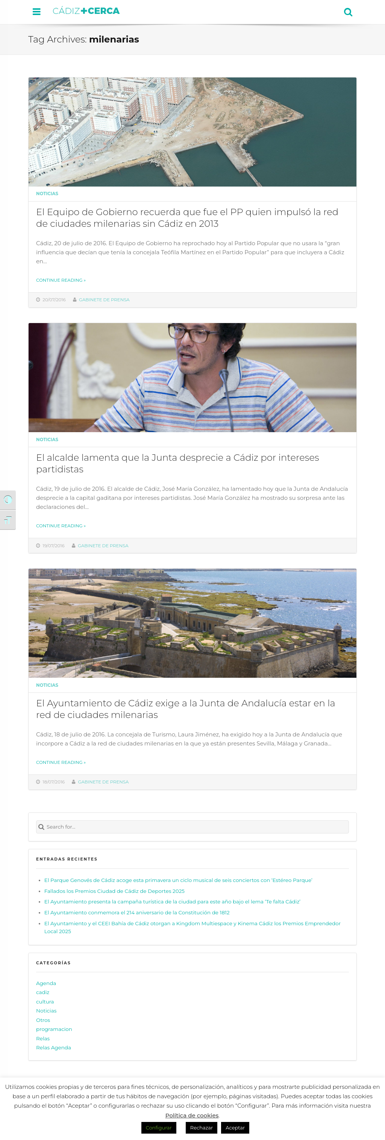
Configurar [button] (159, 1128)
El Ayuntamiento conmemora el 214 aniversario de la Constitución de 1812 (137, 912)
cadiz (42, 992)
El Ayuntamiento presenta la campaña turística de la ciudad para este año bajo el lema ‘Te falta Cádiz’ (172, 902)
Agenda (46, 983)
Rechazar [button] (201, 1128)
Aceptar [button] (235, 1128)
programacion (54, 1029)
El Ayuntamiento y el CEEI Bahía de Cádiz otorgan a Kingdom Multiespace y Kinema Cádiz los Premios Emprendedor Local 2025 (192, 927)
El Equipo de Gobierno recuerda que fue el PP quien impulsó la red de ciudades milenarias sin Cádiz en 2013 (187, 217)
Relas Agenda (53, 1047)
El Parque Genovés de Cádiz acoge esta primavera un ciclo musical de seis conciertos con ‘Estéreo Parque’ (178, 880)
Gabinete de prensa (104, 299)
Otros (43, 1020)
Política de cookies (192, 1115)
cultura (45, 1002)
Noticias (47, 193)
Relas (43, 1038)
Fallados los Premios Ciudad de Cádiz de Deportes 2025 (114, 891)
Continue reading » (61, 280)
